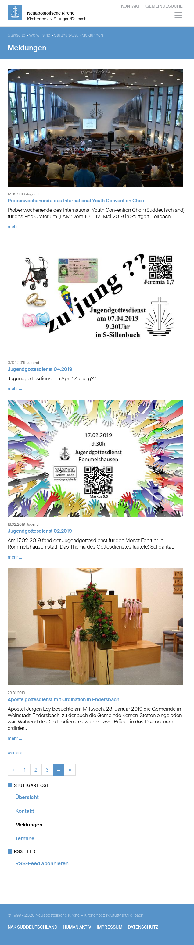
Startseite (16, 35)
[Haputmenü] (178, 16)
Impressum (109, 927)
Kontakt (130, 6)
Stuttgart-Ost (66, 35)
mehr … (15, 226)
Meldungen (28, 824)
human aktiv (77, 927)
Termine (24, 838)
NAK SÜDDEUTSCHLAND (32, 927)
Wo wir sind (39, 35)
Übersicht (27, 797)
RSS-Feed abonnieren (42, 863)
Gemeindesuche (164, 6)
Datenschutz (143, 927)
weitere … (17, 752)
